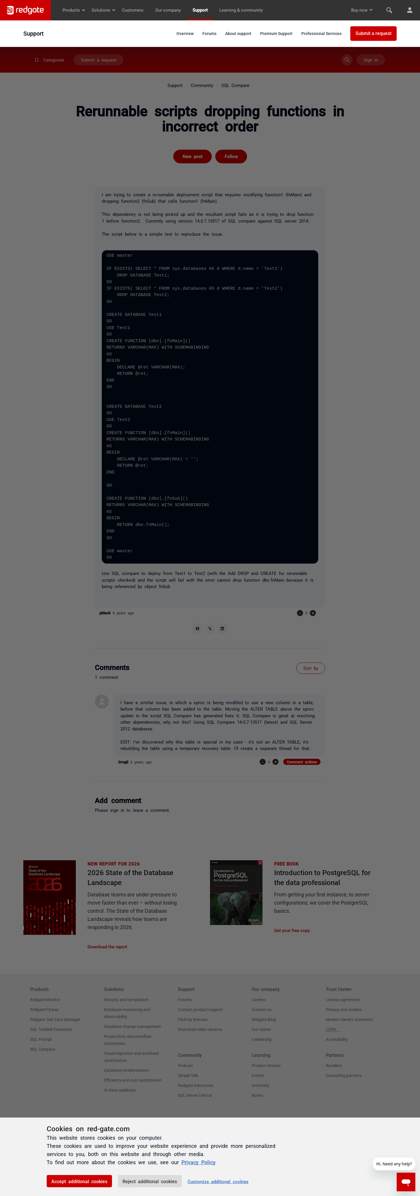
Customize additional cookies (218, 1181)
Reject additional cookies (150, 1181)
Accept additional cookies (79, 1181)
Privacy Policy (198, 1161)
